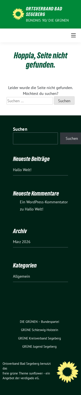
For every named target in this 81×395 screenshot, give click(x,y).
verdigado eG (30, 378)
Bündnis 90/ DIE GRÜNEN (47, 20)
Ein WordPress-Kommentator (44, 201)
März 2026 (21, 241)
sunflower (36, 373)
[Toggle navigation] (73, 35)
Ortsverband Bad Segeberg (44, 11)
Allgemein (21, 276)
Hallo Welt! (22, 169)
